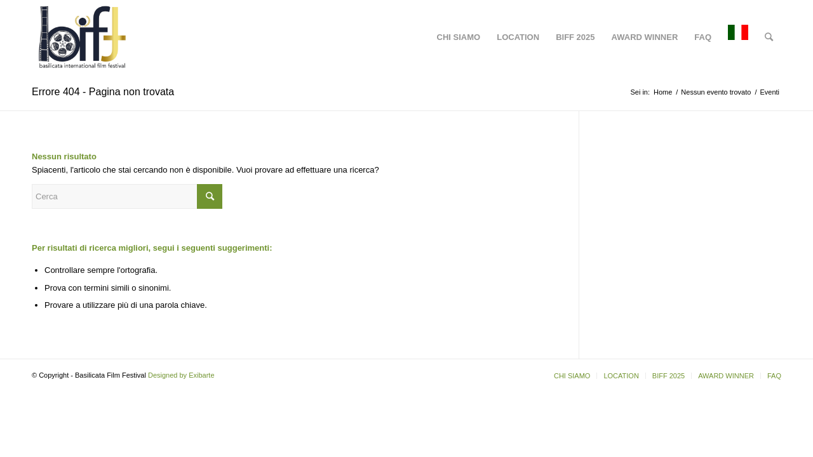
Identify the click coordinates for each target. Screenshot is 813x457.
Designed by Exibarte (181, 375)
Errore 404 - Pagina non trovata (103, 91)
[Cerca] (768, 37)
